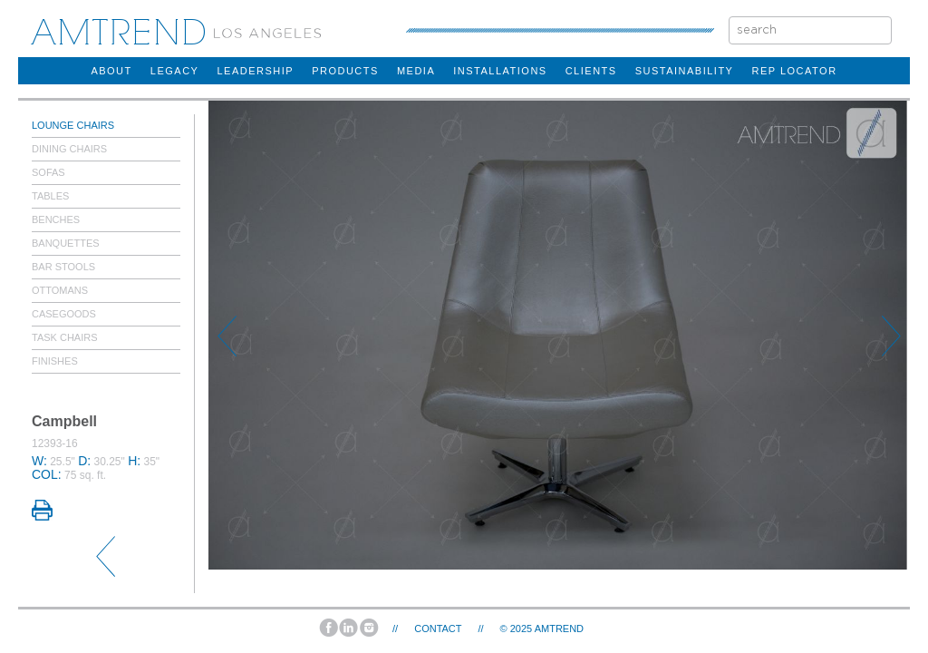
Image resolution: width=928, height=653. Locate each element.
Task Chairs (65, 337)
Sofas (48, 172)
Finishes (55, 361)
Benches (56, 219)
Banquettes (66, 243)
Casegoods (64, 313)
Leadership (255, 70)
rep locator (793, 70)
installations (499, 70)
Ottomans (60, 290)
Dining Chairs (69, 148)
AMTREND (559, 628)
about (111, 70)
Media (416, 70)
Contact (437, 628)
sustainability (684, 70)
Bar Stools (63, 266)
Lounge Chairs (73, 125)
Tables (50, 195)
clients (591, 70)
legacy (174, 70)
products (345, 70)
